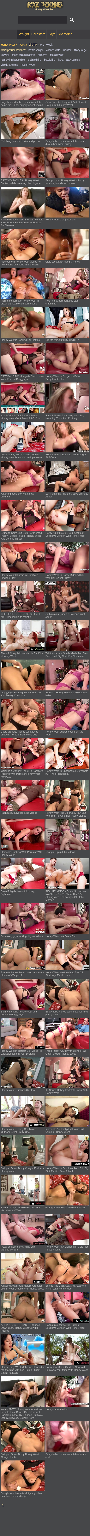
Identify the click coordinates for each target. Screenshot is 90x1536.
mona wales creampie (23, 54)
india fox (67, 50)
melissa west (56, 54)
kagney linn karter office (13, 59)
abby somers (73, 59)
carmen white (53, 50)
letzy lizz (5, 54)
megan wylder (28, 64)
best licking (49, 59)
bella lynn (42, 54)
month (41, 44)
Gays (52, 34)
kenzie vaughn (35, 50)
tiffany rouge (80, 50)
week (49, 44)
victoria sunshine (9, 64)
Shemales (65, 34)
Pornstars (38, 34)
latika (60, 59)
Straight (23, 34)
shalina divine (34, 59)
